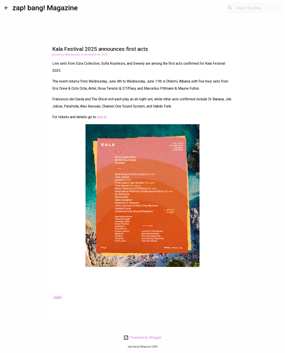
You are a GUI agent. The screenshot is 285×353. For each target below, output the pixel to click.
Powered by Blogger (142, 337)
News (57, 297)
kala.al (101, 117)
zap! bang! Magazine (45, 8)
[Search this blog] (258, 7)
